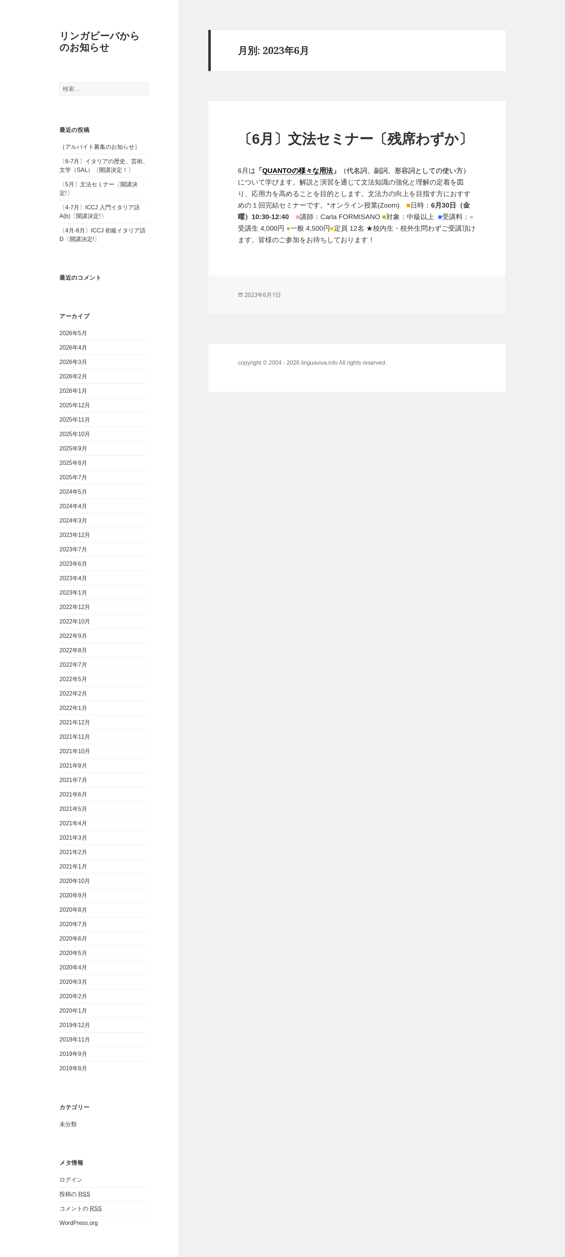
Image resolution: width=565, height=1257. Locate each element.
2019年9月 (73, 1054)
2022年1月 (73, 708)
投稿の (74, 1194)
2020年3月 (73, 982)
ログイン (71, 1180)
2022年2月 (73, 693)
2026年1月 (73, 391)
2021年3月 (73, 838)
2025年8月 (73, 463)
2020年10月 (74, 881)
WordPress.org (78, 1223)
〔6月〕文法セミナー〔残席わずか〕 (355, 139)
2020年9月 (73, 895)
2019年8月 (73, 1068)
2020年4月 (73, 967)
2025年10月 (74, 434)
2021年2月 (73, 852)
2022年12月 (74, 607)
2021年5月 (73, 809)
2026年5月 (73, 333)
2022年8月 (73, 650)
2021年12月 (74, 722)
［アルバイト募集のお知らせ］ (99, 147)
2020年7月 (73, 924)
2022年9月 (73, 636)
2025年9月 (73, 448)
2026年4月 (73, 348)
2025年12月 (74, 405)
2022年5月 (73, 679)
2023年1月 (73, 593)
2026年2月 (73, 376)
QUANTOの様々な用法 (297, 170)
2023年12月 (74, 535)
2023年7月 (73, 549)
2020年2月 (73, 996)
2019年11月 (74, 1039)
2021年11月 (74, 737)
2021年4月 (73, 823)
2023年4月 (73, 578)
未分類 (68, 1124)
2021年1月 (73, 866)
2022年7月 (73, 665)
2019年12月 (74, 1025)
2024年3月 (73, 521)
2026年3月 (73, 362)
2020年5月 (73, 953)
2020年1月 (73, 1011)
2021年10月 (74, 751)
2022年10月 (74, 621)
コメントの (80, 1208)
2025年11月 (74, 420)
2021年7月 (73, 780)
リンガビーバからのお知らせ (99, 41)
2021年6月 (73, 794)
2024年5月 (73, 492)
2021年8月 (73, 766)
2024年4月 (73, 506)
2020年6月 (73, 939)
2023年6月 (73, 564)
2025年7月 (73, 477)
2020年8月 (73, 910)
